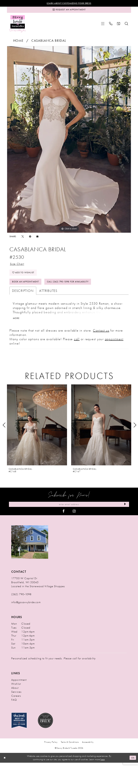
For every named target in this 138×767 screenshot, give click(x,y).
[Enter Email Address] (69, 508)
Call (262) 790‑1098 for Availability (72, 284)
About (15, 692)
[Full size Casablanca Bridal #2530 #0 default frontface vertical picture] (69, 140)
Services (16, 696)
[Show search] (126, 24)
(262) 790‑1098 (21, 598)
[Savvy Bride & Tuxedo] (17, 25)
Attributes (48, 294)
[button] (103, 24)
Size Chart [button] (18, 265)
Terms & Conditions (70, 746)
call (77, 343)
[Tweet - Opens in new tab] (22, 237)
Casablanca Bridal (48, 42)
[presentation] (37, 428)
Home (18, 42)
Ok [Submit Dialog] (132, 762)
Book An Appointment (26, 284)
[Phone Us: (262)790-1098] (111, 24)
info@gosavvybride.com (26, 606)
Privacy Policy (50, 746)
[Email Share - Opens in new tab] (37, 237)
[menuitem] (103, 24)
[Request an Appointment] (69, 10)
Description (23, 294)
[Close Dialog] (5, 762)
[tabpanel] (69, 140)
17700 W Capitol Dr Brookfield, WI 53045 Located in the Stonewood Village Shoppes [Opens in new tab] (38, 586)
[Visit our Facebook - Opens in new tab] (63, 515)
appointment (114, 343)
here (102, 763)
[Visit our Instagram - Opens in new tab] (74, 515)
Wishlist (16, 688)
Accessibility (87, 746)
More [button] (16, 321)
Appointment (19, 684)
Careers (16, 700)
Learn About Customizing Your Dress (69, 3)
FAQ (14, 704)
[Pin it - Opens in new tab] (30, 237)
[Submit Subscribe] (124, 508)
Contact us (101, 334)
